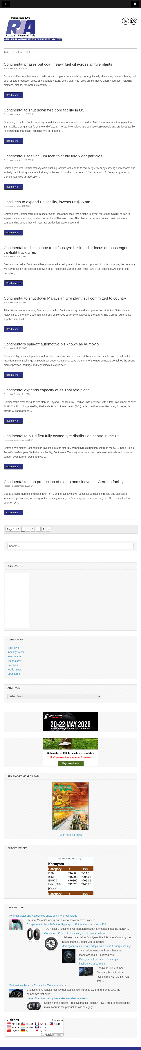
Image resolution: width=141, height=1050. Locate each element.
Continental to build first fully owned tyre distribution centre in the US (62, 436)
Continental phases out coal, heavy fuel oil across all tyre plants (58, 64)
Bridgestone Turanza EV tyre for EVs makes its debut (39, 985)
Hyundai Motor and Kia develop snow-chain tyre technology (43, 915)
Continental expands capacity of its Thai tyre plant (46, 390)
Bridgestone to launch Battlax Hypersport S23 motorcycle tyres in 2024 (67, 924)
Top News (13, 647)
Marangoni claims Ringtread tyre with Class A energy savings (96, 946)
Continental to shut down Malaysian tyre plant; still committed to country (65, 298)
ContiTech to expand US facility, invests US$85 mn (47, 202)
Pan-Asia (13, 665)
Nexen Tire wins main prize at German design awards (57, 998)
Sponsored (14, 673)
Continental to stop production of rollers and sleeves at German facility (64, 482)
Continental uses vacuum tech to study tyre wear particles (53, 156)
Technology (14, 660)
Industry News (16, 652)
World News (14, 669)
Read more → (13, 95)
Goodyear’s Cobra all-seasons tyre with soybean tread (75, 933)
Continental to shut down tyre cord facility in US (44, 110)
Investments (14, 656)
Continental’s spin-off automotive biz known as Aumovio (51, 344)
